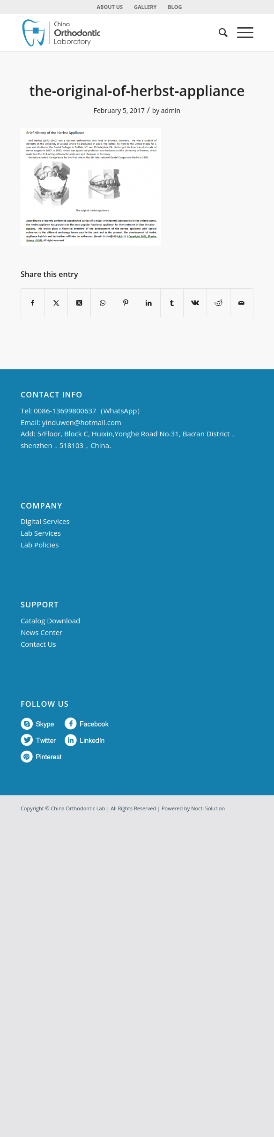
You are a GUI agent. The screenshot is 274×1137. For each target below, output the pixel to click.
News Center (41, 632)
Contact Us (38, 644)
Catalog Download (50, 620)
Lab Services (41, 533)
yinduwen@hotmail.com (81, 422)
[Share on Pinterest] (125, 303)
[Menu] (240, 32)
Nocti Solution (208, 808)
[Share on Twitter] (55, 303)
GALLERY (145, 6)
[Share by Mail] (241, 303)
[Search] (218, 32)
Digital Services (45, 521)
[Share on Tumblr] (172, 303)
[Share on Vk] (195, 303)
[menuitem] (110, 7)
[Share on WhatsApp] (102, 303)
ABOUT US (110, 6)
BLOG (175, 6)
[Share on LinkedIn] (148, 303)
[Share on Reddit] (218, 303)
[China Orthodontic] (114, 32)
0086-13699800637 (65, 410)
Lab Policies (40, 544)
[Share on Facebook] (32, 303)
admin (170, 110)
